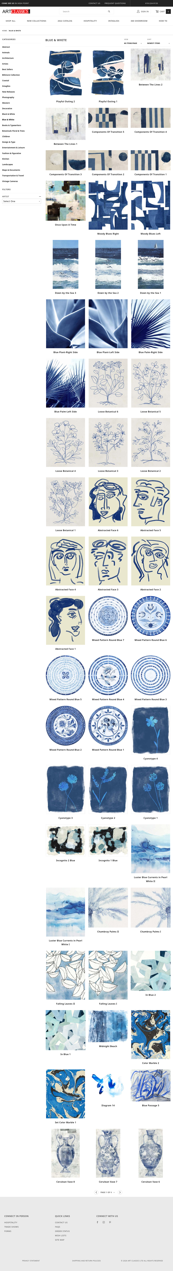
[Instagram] (105, 1223)
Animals (6, 52)
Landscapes (7, 164)
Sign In (143, 11)
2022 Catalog (65, 21)
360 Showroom (139, 21)
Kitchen (5, 159)
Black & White (8, 114)
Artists (5, 63)
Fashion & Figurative (11, 153)
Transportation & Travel (13, 175)
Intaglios (113, 21)
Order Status (62, 1231)
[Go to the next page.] (120, 1192)
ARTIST (21, 196)
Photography (8, 97)
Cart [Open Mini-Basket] (163, 11)
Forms (7, 1231)
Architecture (8, 58)
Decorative (7, 108)
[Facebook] (98, 1223)
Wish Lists (60, 1235)
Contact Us (94, 3)
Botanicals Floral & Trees (13, 131)
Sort (149, 39)
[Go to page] (108, 1192)
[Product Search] (81, 11)
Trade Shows (11, 1227)
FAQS (57, 1227)
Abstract (6, 47)
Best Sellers (7, 69)
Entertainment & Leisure (13, 147)
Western (6, 103)
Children (6, 136)
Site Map (59, 1240)
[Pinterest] (111, 1223)
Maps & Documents (11, 170)
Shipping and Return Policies (86, 1261)
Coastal (5, 80)
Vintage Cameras (10, 181)
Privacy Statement (31, 1261)
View (126, 39)
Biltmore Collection (11, 75)
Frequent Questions (115, 3)
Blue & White (8, 119)
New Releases (8, 91)
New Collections (36, 21)
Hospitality (90, 21)
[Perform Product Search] (109, 11)
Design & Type (8, 142)
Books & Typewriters (11, 125)
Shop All (11, 21)
